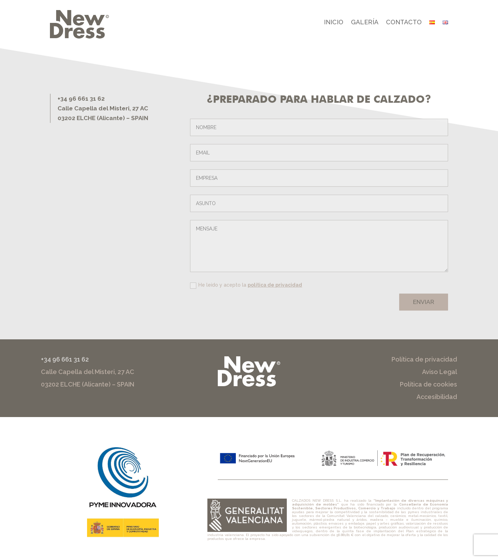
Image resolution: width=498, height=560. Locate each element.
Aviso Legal (439, 371)
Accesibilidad (437, 396)
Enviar (423, 306)
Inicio (333, 23)
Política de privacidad (424, 359)
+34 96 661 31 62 (65, 359)
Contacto (404, 23)
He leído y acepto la (246, 289)
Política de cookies (428, 384)
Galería (364, 23)
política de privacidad (275, 288)
